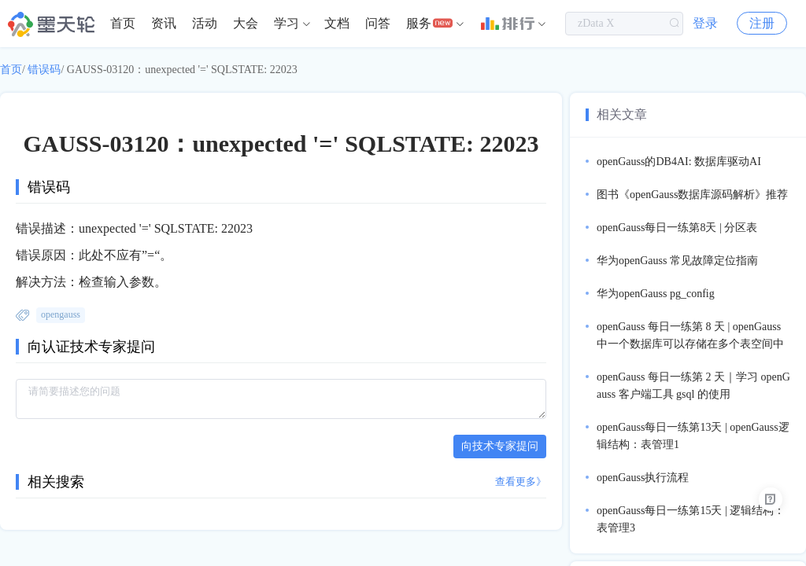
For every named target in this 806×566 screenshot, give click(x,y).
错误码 (44, 69)
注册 (762, 23)
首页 (122, 23)
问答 (377, 23)
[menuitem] (122, 23)
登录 (705, 23)
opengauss (60, 314)
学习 (286, 23)
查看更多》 (520, 481)
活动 (204, 23)
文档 (336, 23)
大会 (245, 23)
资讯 (163, 23)
